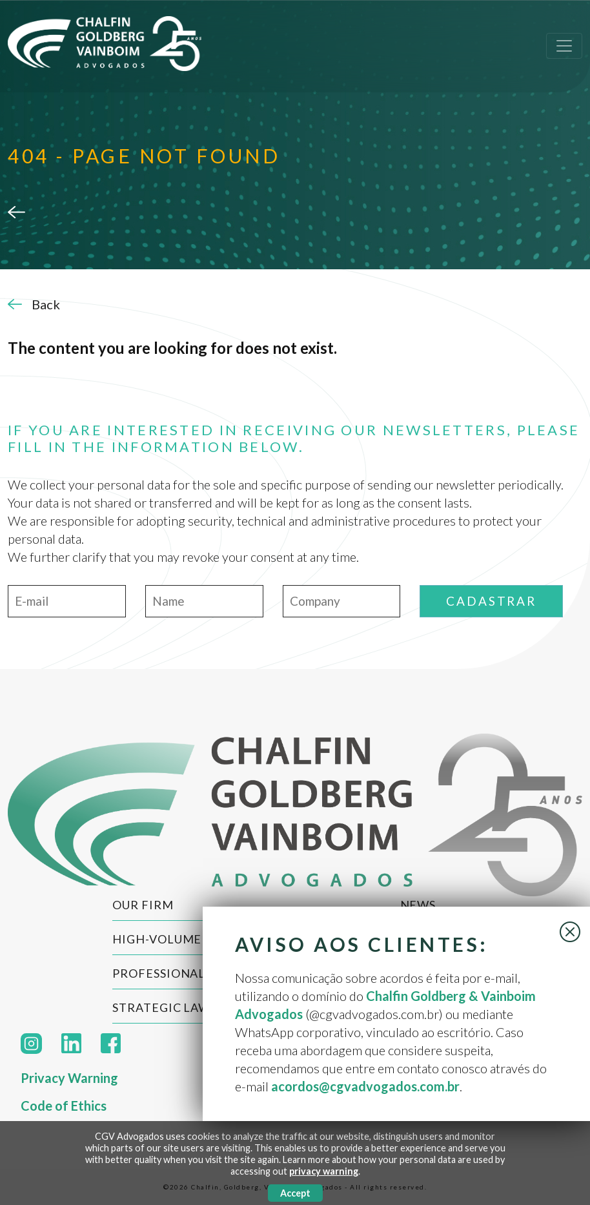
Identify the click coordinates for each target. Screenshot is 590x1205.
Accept (295, 1193)
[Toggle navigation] (564, 46)
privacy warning (323, 1171)
